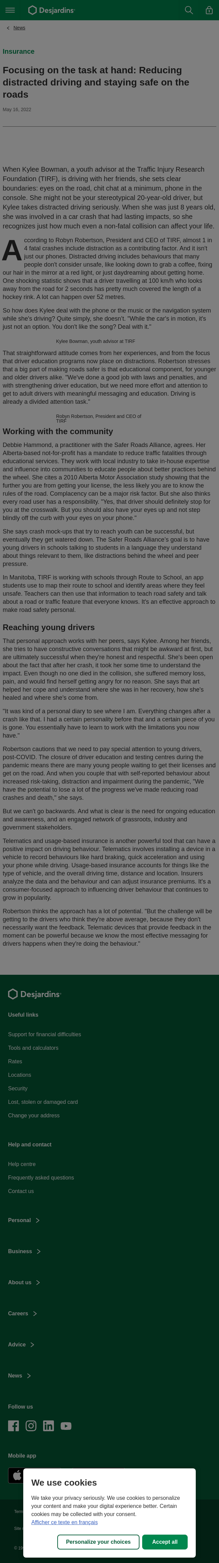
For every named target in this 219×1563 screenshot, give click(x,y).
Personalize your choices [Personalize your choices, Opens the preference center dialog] (98, 1542)
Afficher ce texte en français (64, 1522)
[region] (109, 1513)
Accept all (165, 1542)
